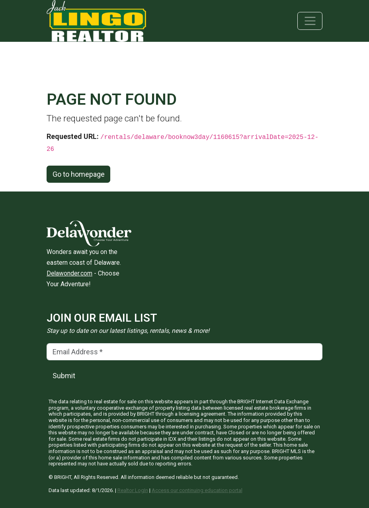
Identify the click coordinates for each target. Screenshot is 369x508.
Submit (64, 375)
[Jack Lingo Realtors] (96, 20)
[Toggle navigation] (309, 21)
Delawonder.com (69, 273)
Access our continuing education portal (197, 490)
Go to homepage (79, 174)
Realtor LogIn (132, 490)
